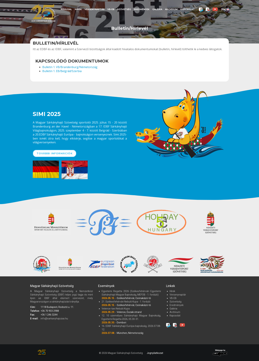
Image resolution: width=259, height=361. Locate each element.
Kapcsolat (187, 9)
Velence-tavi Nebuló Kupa (116, 308)
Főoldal (66, 9)
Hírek (78, 9)
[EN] (225, 9)
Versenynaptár (95, 9)
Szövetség (124, 9)
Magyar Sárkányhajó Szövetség (43, 12)
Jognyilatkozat (155, 353)
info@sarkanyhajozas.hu (54, 318)
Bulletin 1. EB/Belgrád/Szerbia (62, 71)
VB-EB (110, 9)
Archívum (171, 9)
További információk (55, 153)
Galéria (157, 9)
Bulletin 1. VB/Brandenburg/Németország (69, 67)
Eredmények (142, 9)
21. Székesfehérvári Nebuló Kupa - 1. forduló (126, 301)
